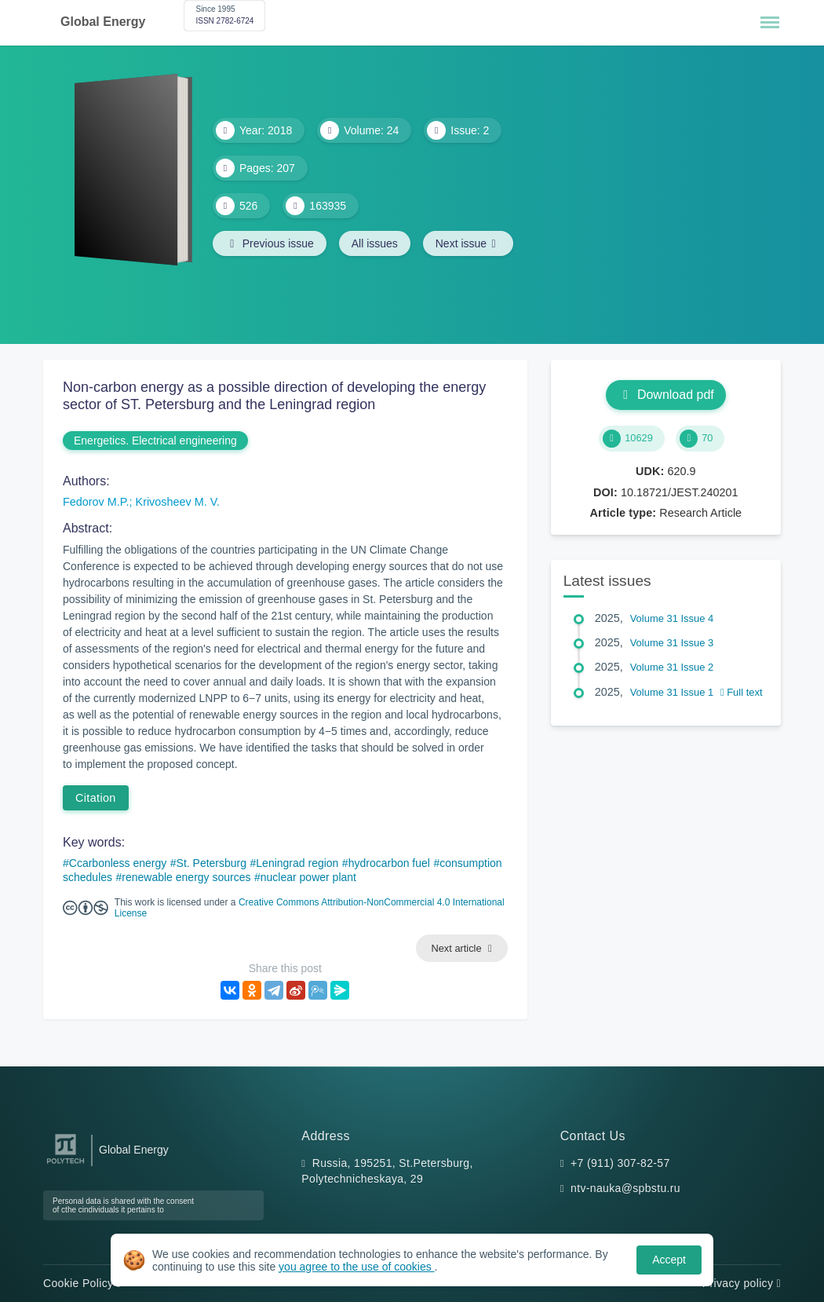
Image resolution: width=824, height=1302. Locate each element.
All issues (375, 243)
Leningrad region (297, 863)
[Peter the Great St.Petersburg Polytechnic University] (65, 1164)
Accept (669, 1259)
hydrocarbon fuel (389, 863)
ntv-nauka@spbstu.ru (625, 1188)
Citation (95, 798)
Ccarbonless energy (118, 863)
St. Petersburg (212, 863)
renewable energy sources (186, 877)
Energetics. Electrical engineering (155, 440)
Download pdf (666, 394)
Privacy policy (741, 1283)
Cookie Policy (82, 1283)
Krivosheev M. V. (178, 502)
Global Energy (102, 21)
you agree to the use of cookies (356, 1266)
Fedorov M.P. (96, 502)
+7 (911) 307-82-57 (620, 1163)
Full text (741, 692)
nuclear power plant (308, 877)
